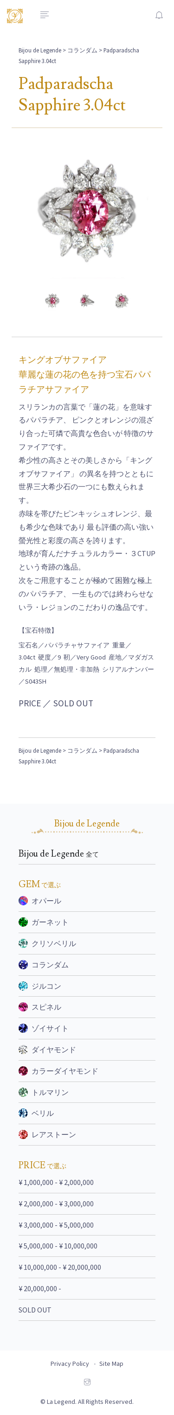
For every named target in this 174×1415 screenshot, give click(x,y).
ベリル (36, 1113)
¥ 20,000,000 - (40, 1288)
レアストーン (47, 1134)
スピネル (40, 1007)
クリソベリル (47, 943)
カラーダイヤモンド (58, 1071)
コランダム (82, 50)
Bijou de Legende (40, 50)
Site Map (111, 1363)
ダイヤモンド (47, 1049)
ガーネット (44, 922)
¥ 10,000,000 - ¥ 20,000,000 (60, 1267)
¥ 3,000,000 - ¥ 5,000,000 (56, 1224)
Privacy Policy (70, 1363)
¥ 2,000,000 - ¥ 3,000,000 (56, 1203)
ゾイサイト (44, 1028)
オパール (40, 900)
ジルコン (40, 986)
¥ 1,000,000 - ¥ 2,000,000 (56, 1182)
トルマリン (44, 1092)
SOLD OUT (35, 1309)
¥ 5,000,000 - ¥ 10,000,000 (58, 1245)
